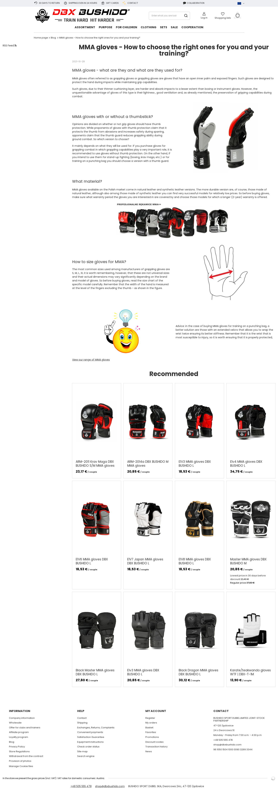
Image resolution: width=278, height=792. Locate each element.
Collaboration (193, 3)
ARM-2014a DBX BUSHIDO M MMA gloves (147, 464)
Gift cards (110, 3)
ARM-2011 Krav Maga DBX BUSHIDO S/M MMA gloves (95, 464)
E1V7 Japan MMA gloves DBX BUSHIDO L (145, 561)
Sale (174, 27)
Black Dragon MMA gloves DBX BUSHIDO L (198, 672)
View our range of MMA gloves (91, 359)
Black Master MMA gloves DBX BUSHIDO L (95, 672)
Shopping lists (223, 18)
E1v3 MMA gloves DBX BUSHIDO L (143, 672)
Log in (204, 17)
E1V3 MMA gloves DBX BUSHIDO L (195, 464)
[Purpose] (105, 28)
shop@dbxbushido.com (110, 786)
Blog (53, 37)
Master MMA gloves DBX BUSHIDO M (248, 561)
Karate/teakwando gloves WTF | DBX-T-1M (250, 672)
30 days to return (47, 3)
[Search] (186, 16)
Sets (163, 27)
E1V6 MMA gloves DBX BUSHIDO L (92, 561)
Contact (130, 3)
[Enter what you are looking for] (169, 16)
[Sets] (163, 28)
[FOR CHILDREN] (126, 28)
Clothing (148, 27)
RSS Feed (10, 45)
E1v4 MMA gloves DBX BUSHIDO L (246, 464)
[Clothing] (148, 28)
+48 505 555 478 (81, 786)
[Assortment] (85, 28)
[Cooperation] (192, 28)
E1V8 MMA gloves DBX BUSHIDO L (195, 561)
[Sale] (174, 28)
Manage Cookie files (21, 766)
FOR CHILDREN (126, 27)
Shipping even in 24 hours (80, 3)
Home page (41, 37)
